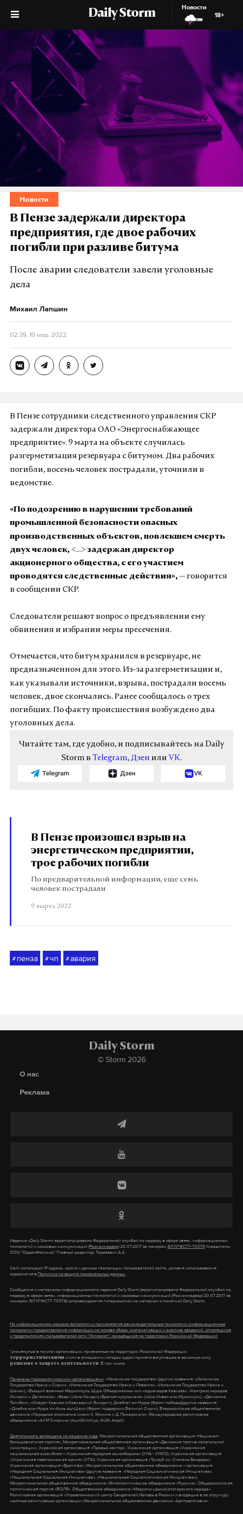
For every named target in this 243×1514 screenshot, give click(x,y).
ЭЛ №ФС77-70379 (186, 1246)
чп (51, 958)
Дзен (140, 758)
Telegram (109, 758)
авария (81, 958)
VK (174, 758)
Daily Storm (121, 14)
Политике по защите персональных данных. (82, 1273)
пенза (25, 958)
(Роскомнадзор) (103, 1246)
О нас (29, 1074)
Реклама (35, 1092)
